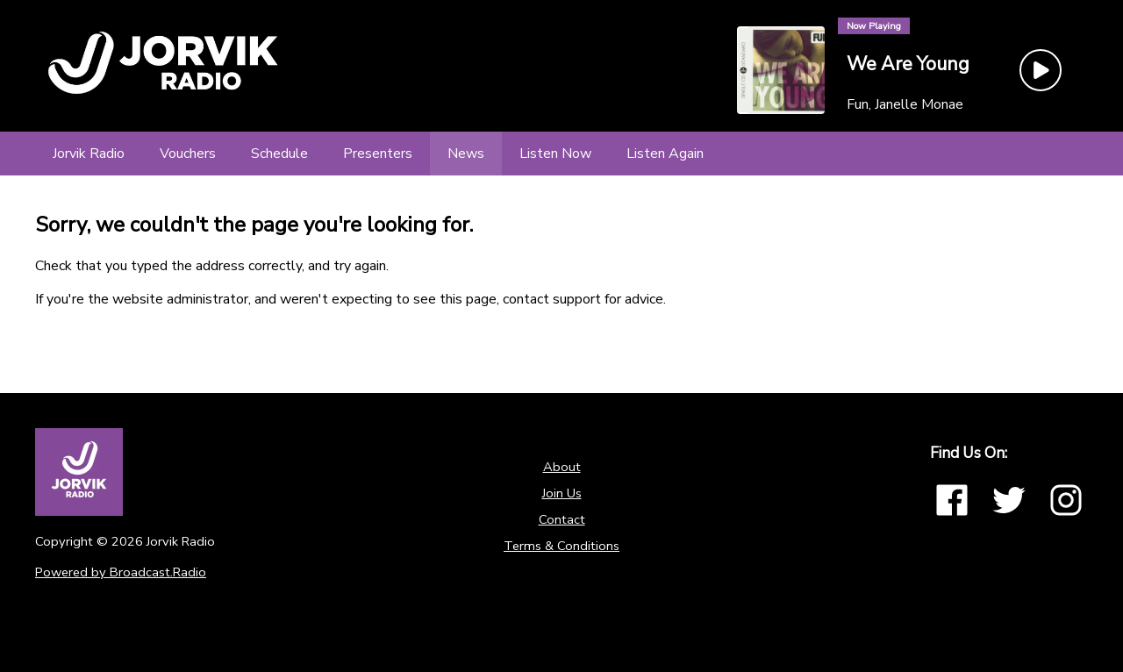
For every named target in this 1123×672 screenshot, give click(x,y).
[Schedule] (279, 153)
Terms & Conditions (561, 545)
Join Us (562, 493)
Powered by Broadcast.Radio (120, 572)
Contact (562, 519)
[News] (466, 153)
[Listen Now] (555, 153)
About (562, 466)
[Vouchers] (187, 153)
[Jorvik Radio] (88, 153)
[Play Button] (1040, 70)
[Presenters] (377, 153)
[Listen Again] (665, 153)
